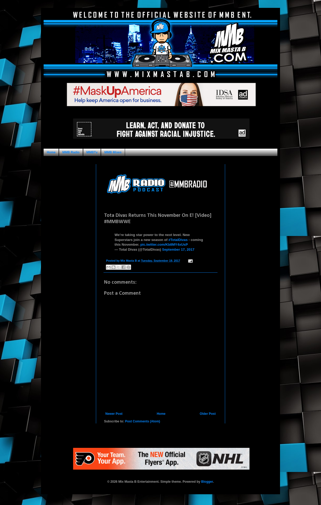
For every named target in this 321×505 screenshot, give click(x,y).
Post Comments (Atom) (142, 421)
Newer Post (113, 414)
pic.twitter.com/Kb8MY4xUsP (164, 244)
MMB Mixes (112, 152)
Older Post (208, 414)
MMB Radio (70, 152)
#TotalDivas (178, 240)
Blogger (207, 481)
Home (51, 152)
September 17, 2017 (178, 249)
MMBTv (92, 152)
